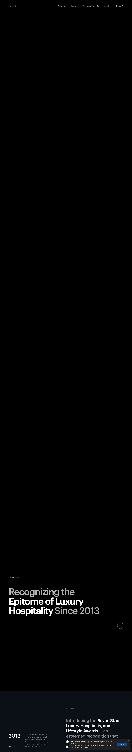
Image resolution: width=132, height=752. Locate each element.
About (106, 6)
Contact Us (119, 6)
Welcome (61, 6)
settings (86, 747)
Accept (122, 744)
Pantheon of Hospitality (91, 6)
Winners (73, 6)
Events (11, 6)
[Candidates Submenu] (77, 6)
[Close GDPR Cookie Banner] (128, 740)
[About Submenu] (110, 6)
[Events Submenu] (14, 6)
